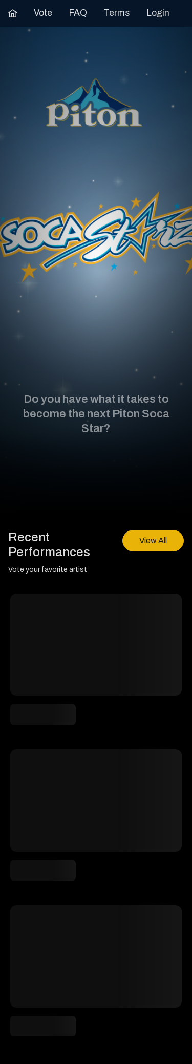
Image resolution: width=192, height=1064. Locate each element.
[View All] (153, 540)
